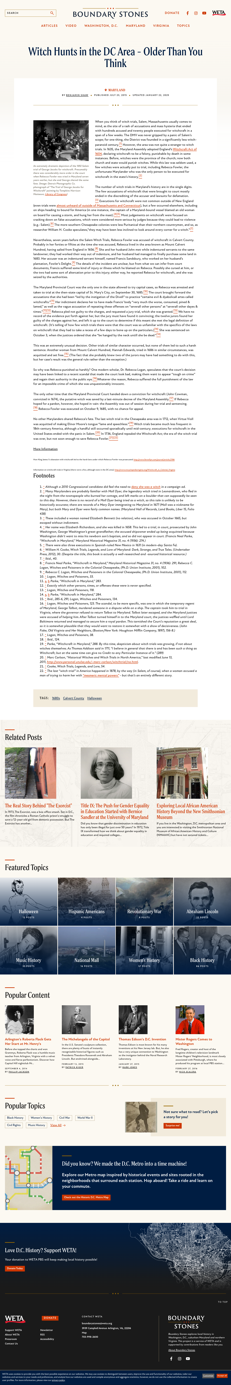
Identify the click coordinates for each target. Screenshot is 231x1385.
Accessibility (47, 1343)
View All (56, 1125)
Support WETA (13, 1334)
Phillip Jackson (19, 1072)
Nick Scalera (187, 1072)
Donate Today (17, 1272)
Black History (202, 960)
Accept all (222, 1376)
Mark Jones (129, 1067)
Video (71, 26)
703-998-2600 (90, 1341)
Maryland (135, 26)
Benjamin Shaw (77, 95)
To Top (223, 1306)
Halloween (94, 698)
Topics (183, 26)
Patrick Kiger (74, 1067)
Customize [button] (208, 1376)
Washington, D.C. (101, 26)
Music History (28, 960)
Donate (172, 13)
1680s (56, 698)
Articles (49, 26)
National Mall (86, 960)
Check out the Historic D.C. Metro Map (92, 1199)
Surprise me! (175, 1126)
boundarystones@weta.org (97, 1327)
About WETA (12, 1339)
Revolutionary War (144, 911)
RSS (42, 1339)
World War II (85, 1117)
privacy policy (58, 1380)
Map (84, 1337)
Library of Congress (56, 194)
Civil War (64, 1117)
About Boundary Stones (181, 1354)
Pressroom (11, 1343)
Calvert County (73, 698)
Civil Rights (14, 1125)
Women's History (144, 960)
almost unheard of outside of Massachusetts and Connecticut (98, 205)
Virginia (161, 26)
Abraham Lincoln (202, 911)
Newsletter (46, 1334)
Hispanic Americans (87, 911)
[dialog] (115, 1377)
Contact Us (11, 1348)
